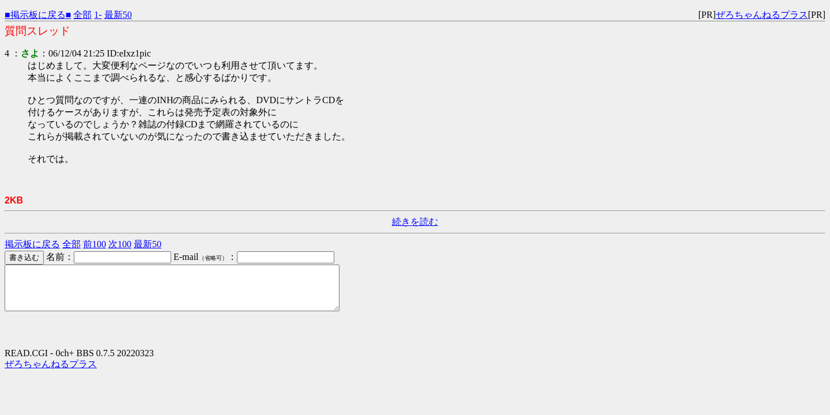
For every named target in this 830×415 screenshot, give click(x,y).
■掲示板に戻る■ (38, 15)
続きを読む (415, 222)
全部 (82, 15)
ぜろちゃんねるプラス (762, 15)
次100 (119, 244)
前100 (94, 244)
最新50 (118, 15)
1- (97, 15)
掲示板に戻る (32, 244)
